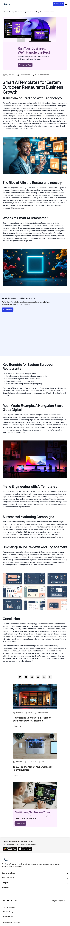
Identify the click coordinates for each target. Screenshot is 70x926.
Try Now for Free (25, 65)
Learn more (18, 726)
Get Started (58, 4)
